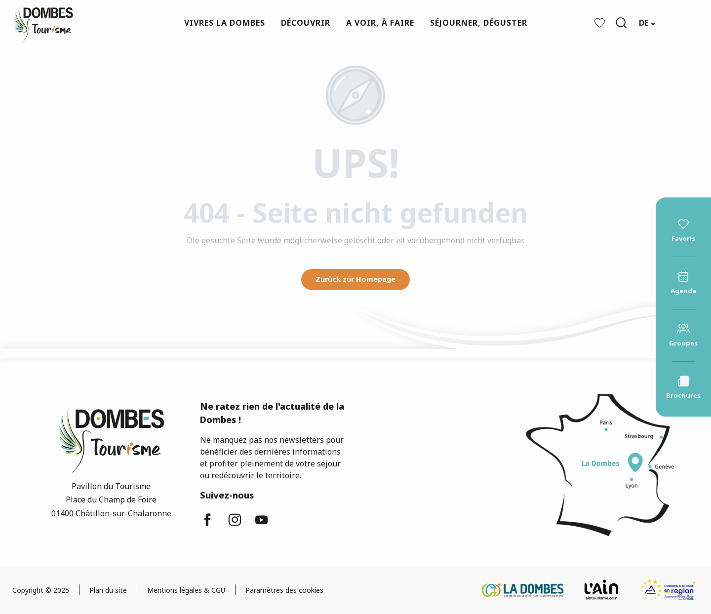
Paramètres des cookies (284, 590)
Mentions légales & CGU (186, 590)
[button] (621, 23)
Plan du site (108, 590)
